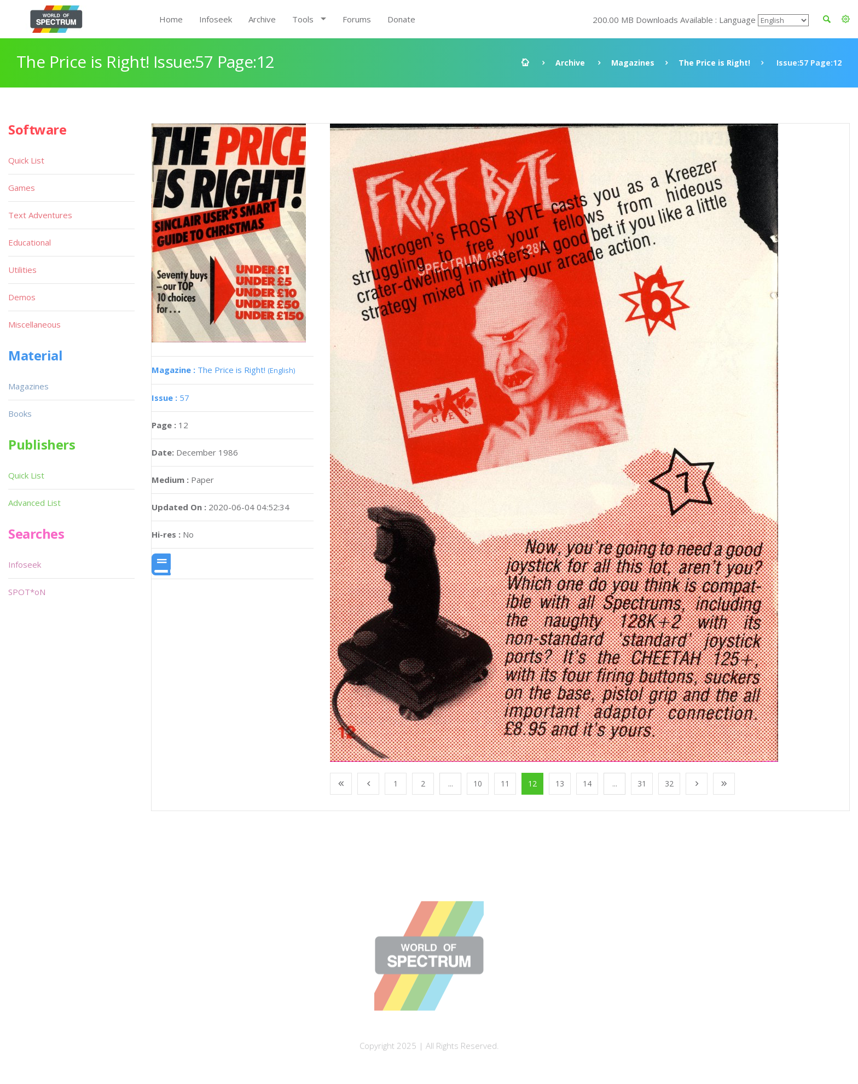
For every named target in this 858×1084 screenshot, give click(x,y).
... (450, 783)
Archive (262, 19)
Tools (303, 19)
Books (20, 413)
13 (559, 783)
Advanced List (34, 502)
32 (669, 783)
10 (477, 783)
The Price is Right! (714, 62)
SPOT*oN (26, 591)
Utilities (22, 269)
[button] (846, 19)
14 (587, 783)
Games (21, 187)
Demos (22, 297)
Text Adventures (40, 214)
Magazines (632, 62)
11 (505, 783)
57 (170, 397)
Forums (357, 19)
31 (641, 783)
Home (171, 19)
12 (532, 783)
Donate (401, 19)
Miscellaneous (34, 324)
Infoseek (215, 19)
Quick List (26, 160)
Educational (29, 242)
